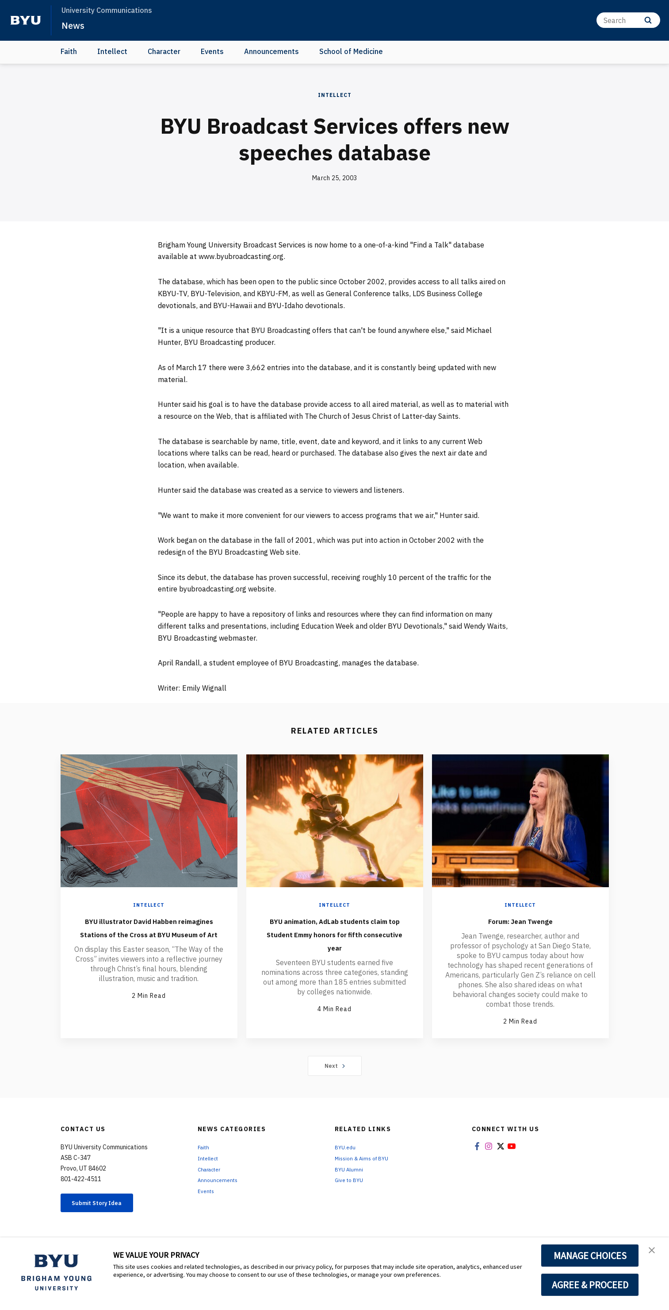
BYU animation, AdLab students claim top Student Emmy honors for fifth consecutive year (335, 940)
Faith (69, 51)
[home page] (25, 20)
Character (164, 51)
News (74, 25)
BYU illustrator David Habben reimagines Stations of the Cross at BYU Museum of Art (149, 933)
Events (212, 51)
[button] (654, 1253)
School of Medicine (351, 51)
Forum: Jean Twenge (520, 920)
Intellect (112, 51)
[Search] (628, 20)
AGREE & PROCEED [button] (590, 1285)
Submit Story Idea (106, 1205)
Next (334, 1066)
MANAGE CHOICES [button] (590, 1255)
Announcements (271, 51)
